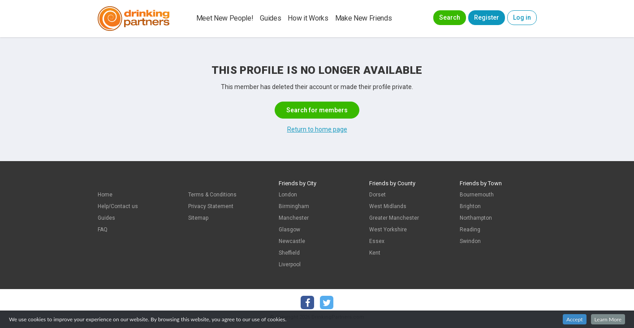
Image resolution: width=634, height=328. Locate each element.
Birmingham (294, 206)
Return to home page (317, 129)
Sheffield (289, 253)
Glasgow (289, 229)
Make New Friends (363, 18)
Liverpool (290, 264)
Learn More (608, 319)
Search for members (317, 110)
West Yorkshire (388, 229)
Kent (374, 253)
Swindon (470, 241)
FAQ (103, 229)
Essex (376, 241)
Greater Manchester (394, 218)
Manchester (294, 218)
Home (105, 195)
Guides (270, 18)
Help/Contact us (118, 206)
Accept (574, 319)
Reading (470, 229)
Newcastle (292, 241)
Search (449, 17)
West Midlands (387, 206)
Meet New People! (225, 18)
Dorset (377, 195)
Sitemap (198, 218)
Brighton (470, 206)
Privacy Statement (210, 206)
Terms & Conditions (212, 195)
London (288, 195)
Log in (522, 17)
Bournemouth (477, 195)
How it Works (308, 18)
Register (486, 17)
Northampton (476, 218)
